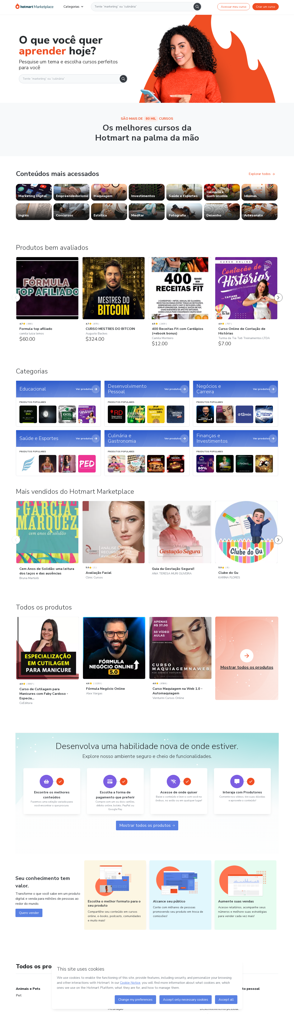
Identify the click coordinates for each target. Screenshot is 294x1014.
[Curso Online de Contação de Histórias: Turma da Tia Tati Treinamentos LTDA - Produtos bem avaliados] (246, 304)
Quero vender (29, 913)
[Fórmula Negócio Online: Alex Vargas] (114, 661)
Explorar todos (262, 174)
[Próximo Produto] (278, 293)
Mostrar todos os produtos (147, 825)
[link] (34, 192)
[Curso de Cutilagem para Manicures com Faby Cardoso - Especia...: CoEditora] (47, 666)
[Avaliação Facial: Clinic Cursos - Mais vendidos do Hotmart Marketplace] (113, 545)
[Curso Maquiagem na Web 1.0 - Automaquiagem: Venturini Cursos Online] (180, 664)
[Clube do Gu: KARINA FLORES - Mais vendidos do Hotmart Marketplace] (246, 545)
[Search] (197, 6)
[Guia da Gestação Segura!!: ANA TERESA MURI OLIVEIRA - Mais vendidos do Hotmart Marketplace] (180, 543)
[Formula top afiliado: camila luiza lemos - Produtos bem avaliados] (47, 301)
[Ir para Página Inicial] (34, 6)
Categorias (73, 6)
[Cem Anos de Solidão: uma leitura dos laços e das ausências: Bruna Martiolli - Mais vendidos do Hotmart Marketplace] (47, 546)
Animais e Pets (28, 988)
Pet (19, 995)
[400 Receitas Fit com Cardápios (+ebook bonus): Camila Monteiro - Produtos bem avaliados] (180, 304)
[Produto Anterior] (16, 293)
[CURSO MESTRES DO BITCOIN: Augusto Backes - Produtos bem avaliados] (113, 301)
